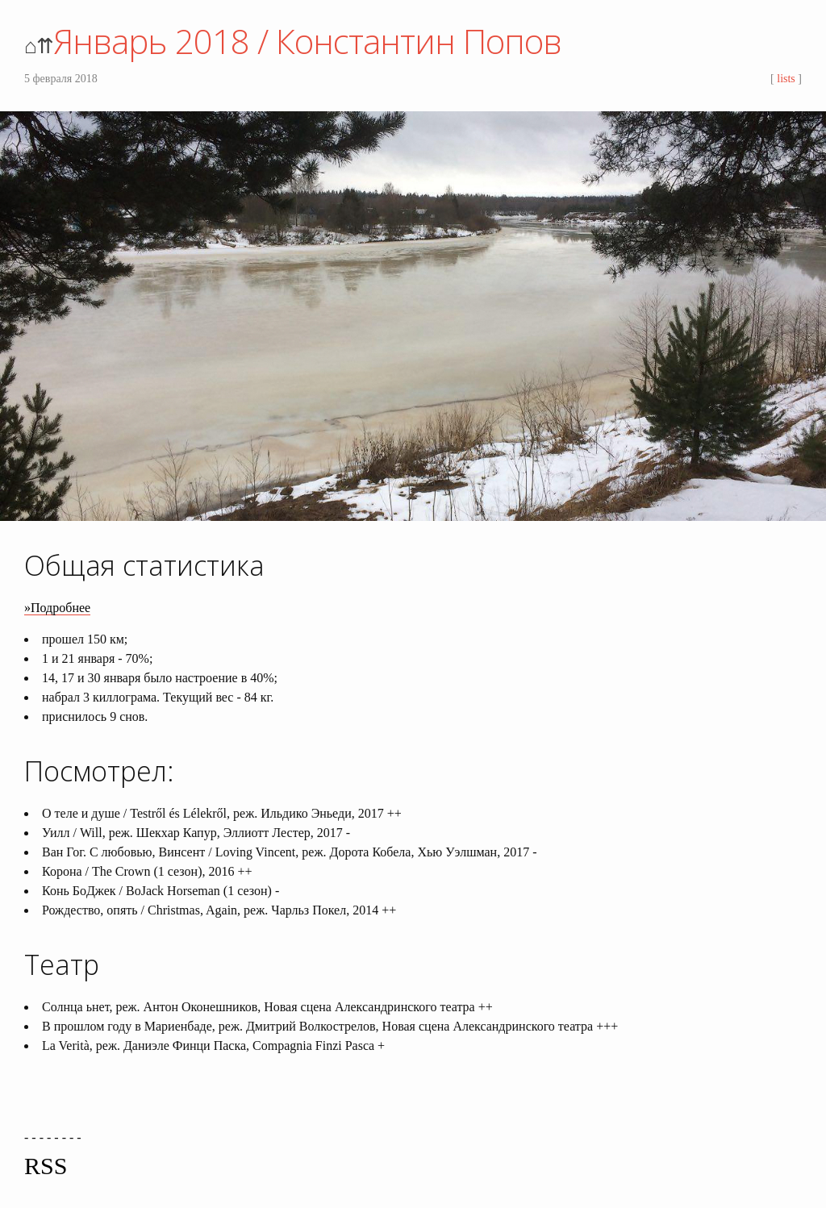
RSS (45, 1165)
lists (786, 79)
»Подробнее (57, 607)
